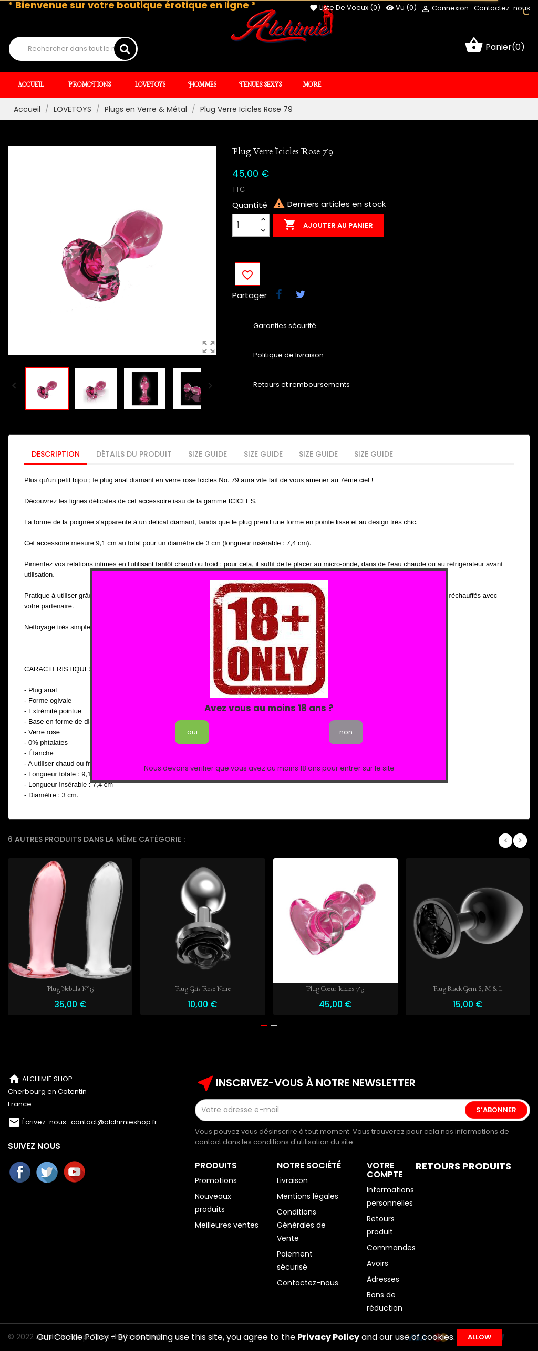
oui (192, 732)
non (346, 732)
